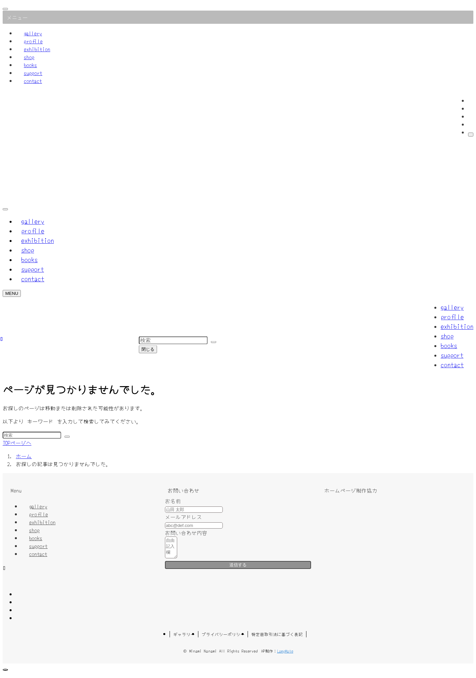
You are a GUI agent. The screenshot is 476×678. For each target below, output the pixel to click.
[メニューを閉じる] (5, 9)
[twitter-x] (470, 108)
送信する (238, 568)
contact (33, 81)
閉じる (147, 348)
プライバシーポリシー (223, 638)
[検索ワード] (32, 435)
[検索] (470, 135)
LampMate (285, 655)
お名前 (173, 501)
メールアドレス (183, 517)
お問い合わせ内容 (186, 533)
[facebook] (470, 100)
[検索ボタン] (5, 209)
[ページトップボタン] (5, 674)
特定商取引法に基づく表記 (277, 638)
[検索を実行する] (67, 437)
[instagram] (470, 116)
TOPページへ (17, 443)
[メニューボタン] (12, 293)
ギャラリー (184, 638)
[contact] (470, 124)
